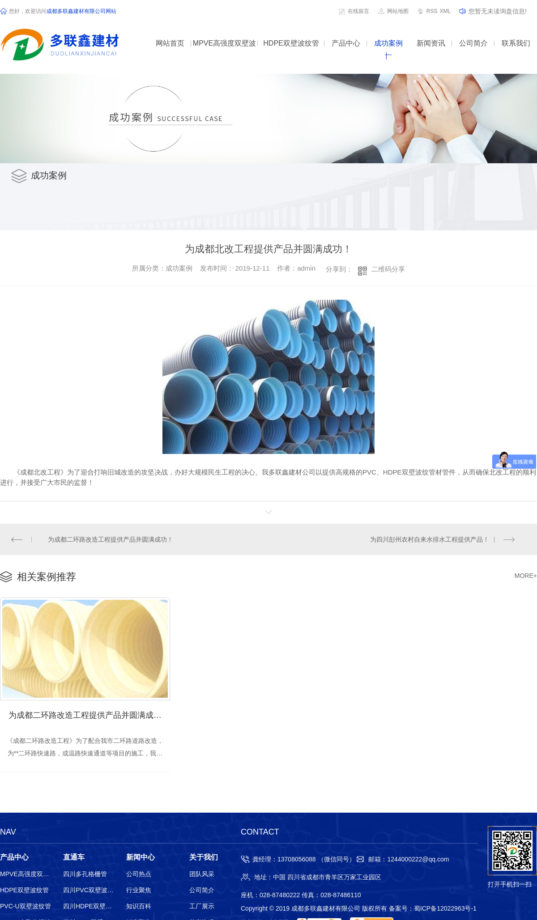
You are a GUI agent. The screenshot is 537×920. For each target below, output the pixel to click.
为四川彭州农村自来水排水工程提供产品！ (429, 539)
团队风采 (201, 874)
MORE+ (526, 576)
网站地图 (398, 11)
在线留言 (358, 11)
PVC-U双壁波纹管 (25, 907)
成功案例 (388, 43)
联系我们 (516, 43)
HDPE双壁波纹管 (291, 43)
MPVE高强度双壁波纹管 (224, 49)
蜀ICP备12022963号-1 (445, 909)
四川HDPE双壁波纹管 (89, 907)
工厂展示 (201, 907)
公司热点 (138, 874)
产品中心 (346, 43)
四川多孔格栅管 (85, 874)
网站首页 (170, 43)
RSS (432, 11)
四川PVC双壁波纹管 (89, 891)
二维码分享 (388, 269)
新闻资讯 (431, 43)
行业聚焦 (138, 891)
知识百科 (138, 907)
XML (445, 11)
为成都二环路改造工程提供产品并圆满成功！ (111, 539)
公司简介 (473, 43)
